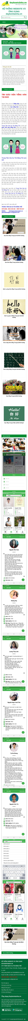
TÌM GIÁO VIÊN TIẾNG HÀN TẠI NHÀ (12, 43)
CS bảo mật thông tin (6, 992)
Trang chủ (5, 41)
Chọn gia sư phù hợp (6, 985)
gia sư (11, 41)
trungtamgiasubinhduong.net (16, 1019)
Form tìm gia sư (5, 983)
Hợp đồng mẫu (4, 989)
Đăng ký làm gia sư (6, 987)
